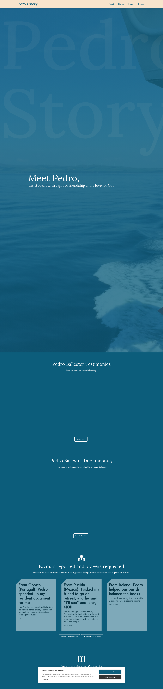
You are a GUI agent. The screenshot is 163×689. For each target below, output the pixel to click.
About (111, 4)
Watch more (81, 439)
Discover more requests (92, 637)
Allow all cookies (110, 672)
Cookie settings (110, 677)
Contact (141, 4)
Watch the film (80, 536)
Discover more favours (69, 637)
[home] (27, 4)
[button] (121, 4)
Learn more (45, 679)
